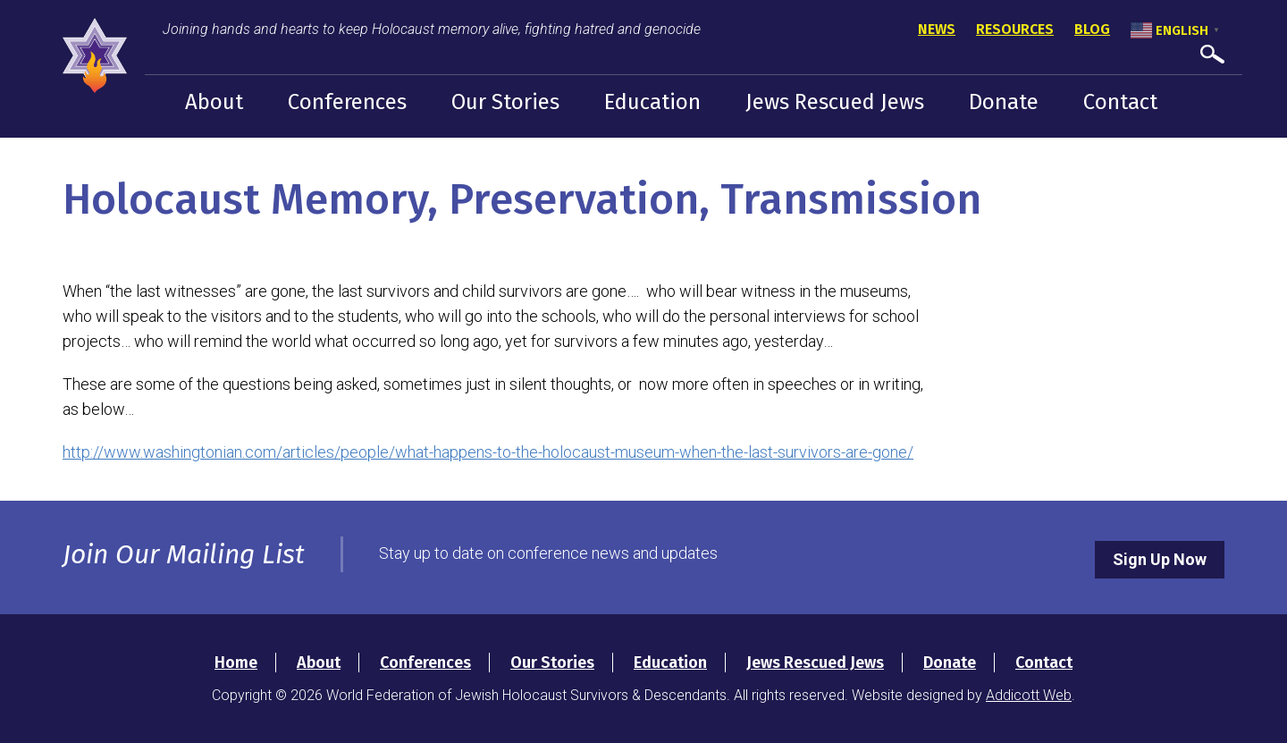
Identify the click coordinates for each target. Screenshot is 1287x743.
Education (652, 101)
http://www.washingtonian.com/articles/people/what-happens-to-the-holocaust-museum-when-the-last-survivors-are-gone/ (488, 452)
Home (235, 662)
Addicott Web (1029, 695)
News (936, 29)
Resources (1015, 29)
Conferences (347, 101)
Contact (1120, 101)
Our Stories (505, 101)
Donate (1004, 101)
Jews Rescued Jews (834, 101)
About (214, 101)
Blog (1092, 29)
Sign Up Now (1160, 559)
